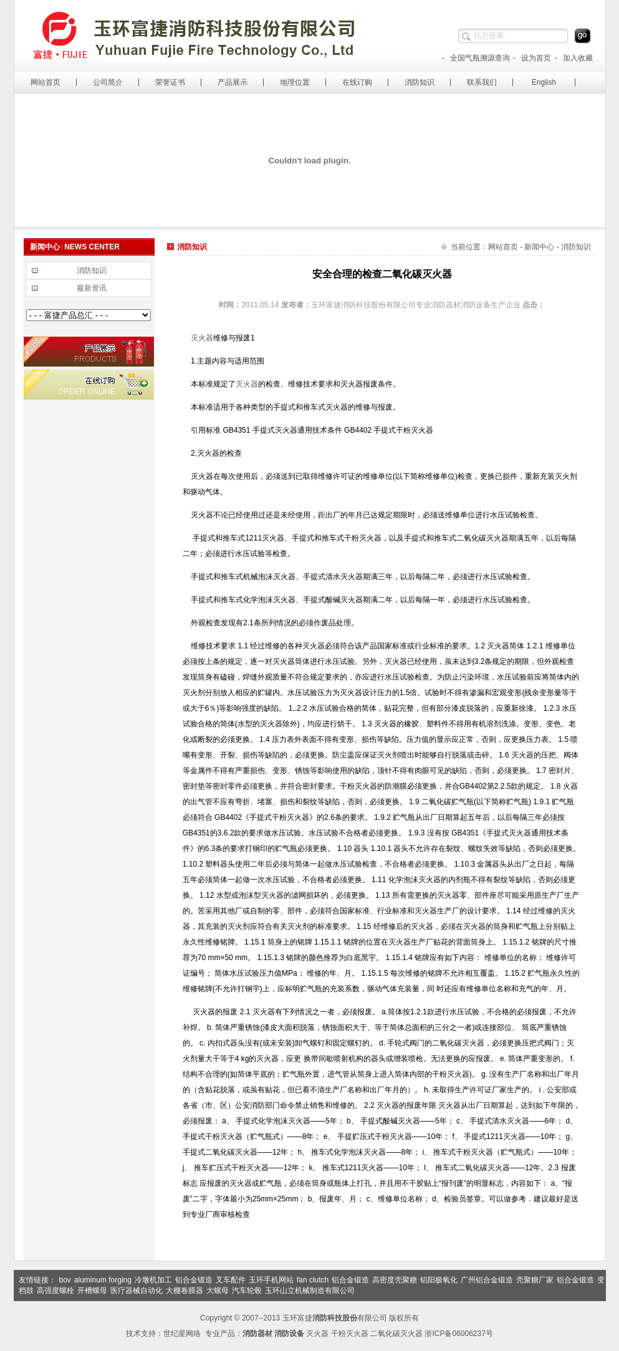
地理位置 (295, 82)
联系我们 (482, 82)
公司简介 (108, 82)
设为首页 (531, 58)
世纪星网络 (182, 1333)
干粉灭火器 (349, 1333)
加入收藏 (573, 58)
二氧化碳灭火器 (396, 1333)
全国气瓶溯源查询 (475, 58)
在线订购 (357, 82)
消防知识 (419, 82)
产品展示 (232, 82)
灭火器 (202, 338)
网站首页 (45, 82)
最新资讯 (92, 288)
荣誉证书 (170, 82)
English (544, 82)
